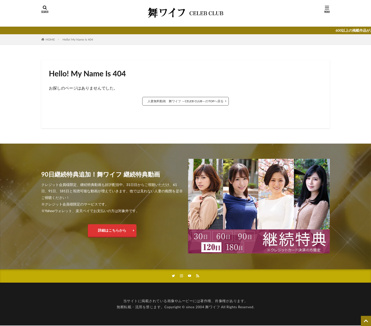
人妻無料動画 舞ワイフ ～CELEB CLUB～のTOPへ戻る (185, 101)
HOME (50, 39)
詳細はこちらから (112, 230)
